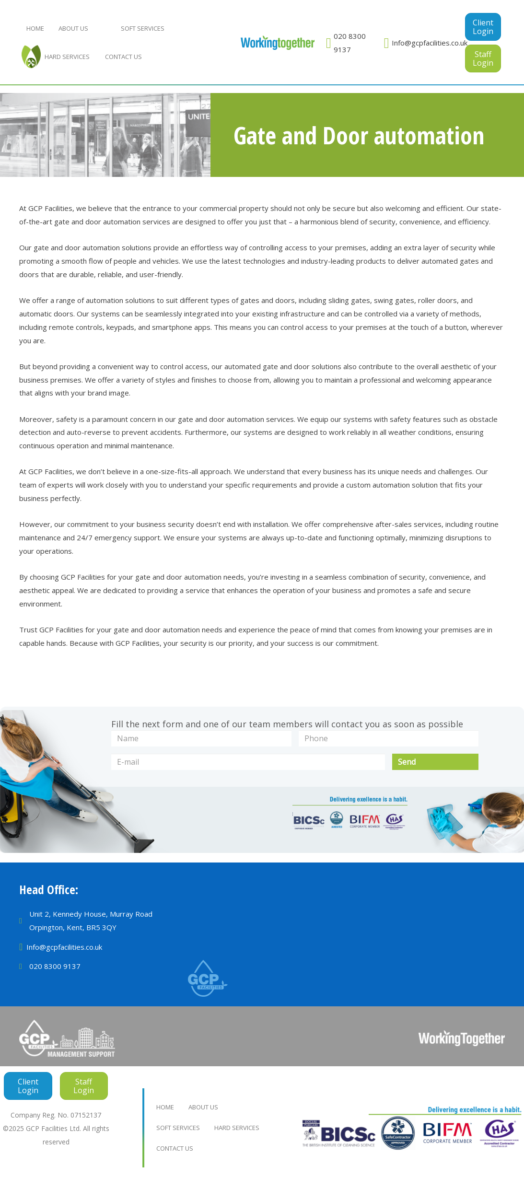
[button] (483, 27)
